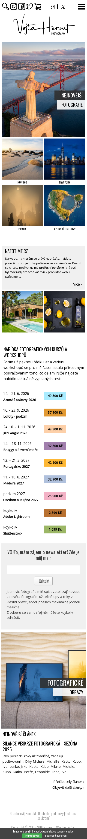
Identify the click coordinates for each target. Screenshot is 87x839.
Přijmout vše (32, 835)
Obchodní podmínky (50, 813)
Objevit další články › (68, 787)
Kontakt (31, 813)
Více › (77, 284)
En (53, 6)
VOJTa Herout (46, 827)
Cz (62, 6)
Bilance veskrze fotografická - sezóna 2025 (40, 746)
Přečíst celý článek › (68, 781)
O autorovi (17, 813)
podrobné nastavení (56, 835)
